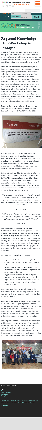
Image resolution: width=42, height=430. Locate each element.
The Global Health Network (16, 2)
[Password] (26, 13)
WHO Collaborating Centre (21, 4)
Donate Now (5, 13)
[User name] (16, 13)
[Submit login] (16, 16)
